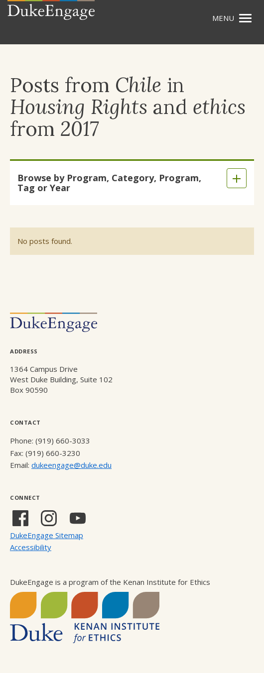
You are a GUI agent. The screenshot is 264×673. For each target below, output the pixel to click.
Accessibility (30, 547)
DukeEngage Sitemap (46, 535)
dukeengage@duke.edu (71, 465)
